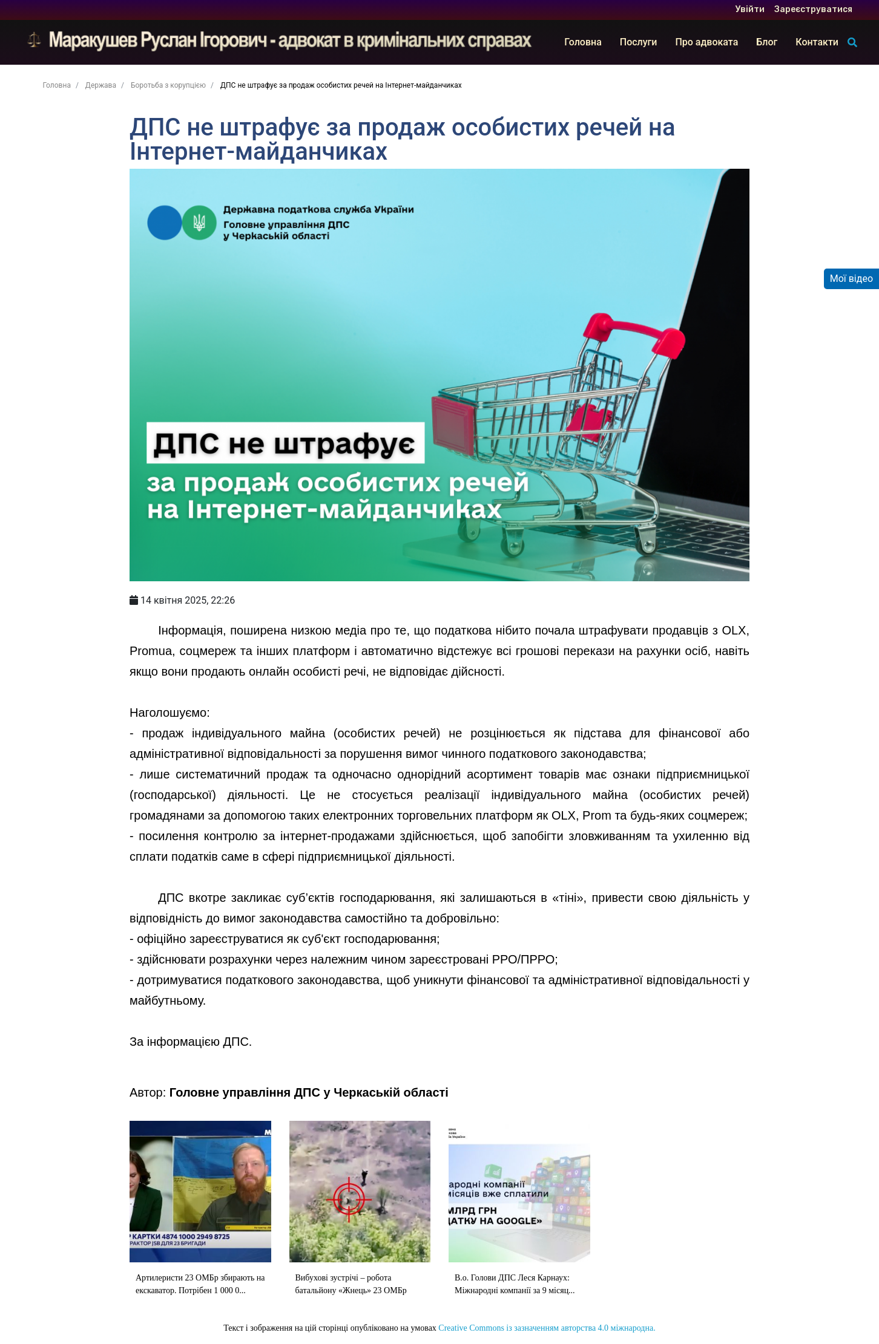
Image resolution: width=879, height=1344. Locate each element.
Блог (766, 42)
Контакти (816, 42)
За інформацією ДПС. (191, 1041)
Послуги (638, 42)
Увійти (750, 9)
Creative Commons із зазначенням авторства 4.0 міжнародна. (546, 1328)
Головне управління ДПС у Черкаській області (309, 1092)
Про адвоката (706, 42)
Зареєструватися (813, 9)
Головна (583, 42)
